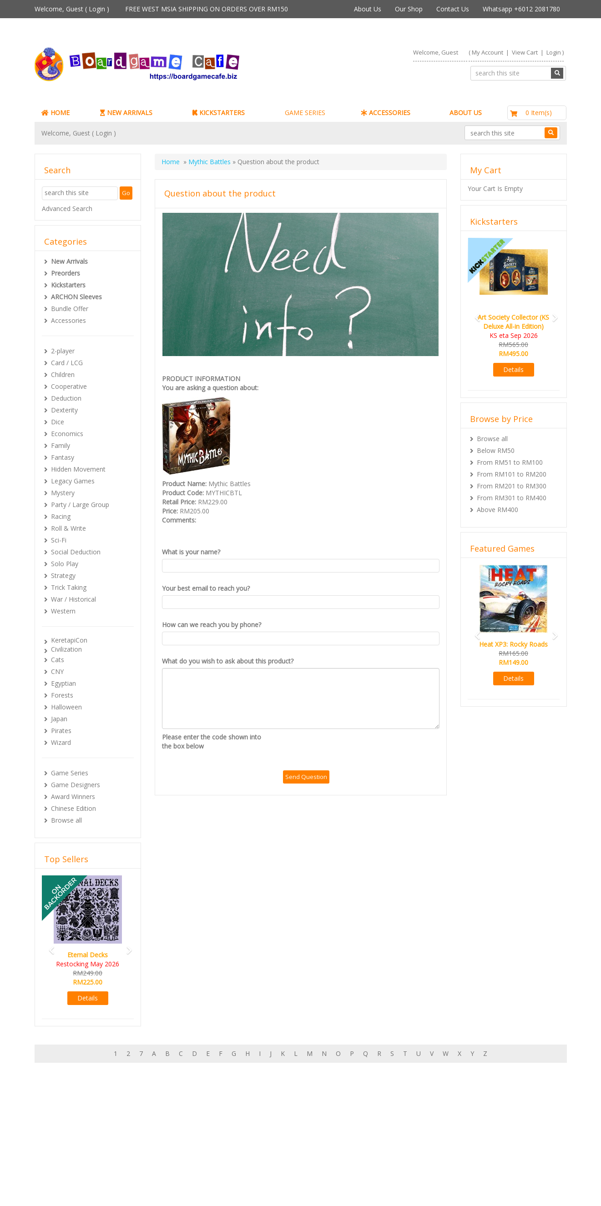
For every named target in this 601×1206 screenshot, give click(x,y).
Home (171, 161)
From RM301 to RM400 (511, 497)
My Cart (64, 1133)
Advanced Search (67, 208)
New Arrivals (69, 261)
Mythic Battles (209, 161)
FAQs (61, 1160)
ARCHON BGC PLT (139, 1187)
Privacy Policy (255, 1169)
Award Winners (73, 796)
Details (87, 998)
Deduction (66, 398)
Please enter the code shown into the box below (211, 741)
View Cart (525, 52)
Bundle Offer (69, 308)
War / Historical (73, 599)
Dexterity (64, 410)
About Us (367, 9)
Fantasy (62, 457)
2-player (63, 351)
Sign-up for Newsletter (438, 1124)
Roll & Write (68, 528)
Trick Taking (68, 587)
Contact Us (452, 9)
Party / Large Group (80, 504)
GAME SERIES (305, 112)
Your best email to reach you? (206, 588)
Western (63, 611)
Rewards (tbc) (73, 1151)
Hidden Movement (78, 469)
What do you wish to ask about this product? (227, 661)
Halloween (66, 707)
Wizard (61, 742)
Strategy (63, 575)
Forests (62, 695)
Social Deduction (76, 552)
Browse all (66, 820)
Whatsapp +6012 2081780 (521, 9)
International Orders (264, 1151)
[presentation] (352, 750)
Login (97, 9)
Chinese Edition (73, 808)
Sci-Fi (58, 540)
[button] (49, 946)
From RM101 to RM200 (511, 474)
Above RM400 (497, 509)
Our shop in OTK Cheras (270, 1133)
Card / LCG (67, 362)
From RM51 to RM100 (510, 462)
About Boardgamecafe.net (274, 1124)
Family (60, 445)
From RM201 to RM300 (511, 486)
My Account (487, 52)
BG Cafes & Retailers (266, 1160)
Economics (67, 433)
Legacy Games (73, 481)
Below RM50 (496, 450)
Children (63, 374)
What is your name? (191, 552)
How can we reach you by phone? (211, 624)
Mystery (63, 492)
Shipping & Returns (263, 1142)
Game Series (69, 773)
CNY (57, 671)
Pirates (61, 730)
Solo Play (64, 563)
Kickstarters (68, 285)
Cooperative (69, 386)
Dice (57, 421)
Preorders (65, 273)
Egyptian (63, 683)
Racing (61, 516)
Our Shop (409, 9)
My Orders (68, 1142)
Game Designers (75, 784)
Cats (57, 659)
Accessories (68, 320)
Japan (59, 718)
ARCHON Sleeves (76, 296)
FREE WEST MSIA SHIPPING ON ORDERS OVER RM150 (206, 9)
